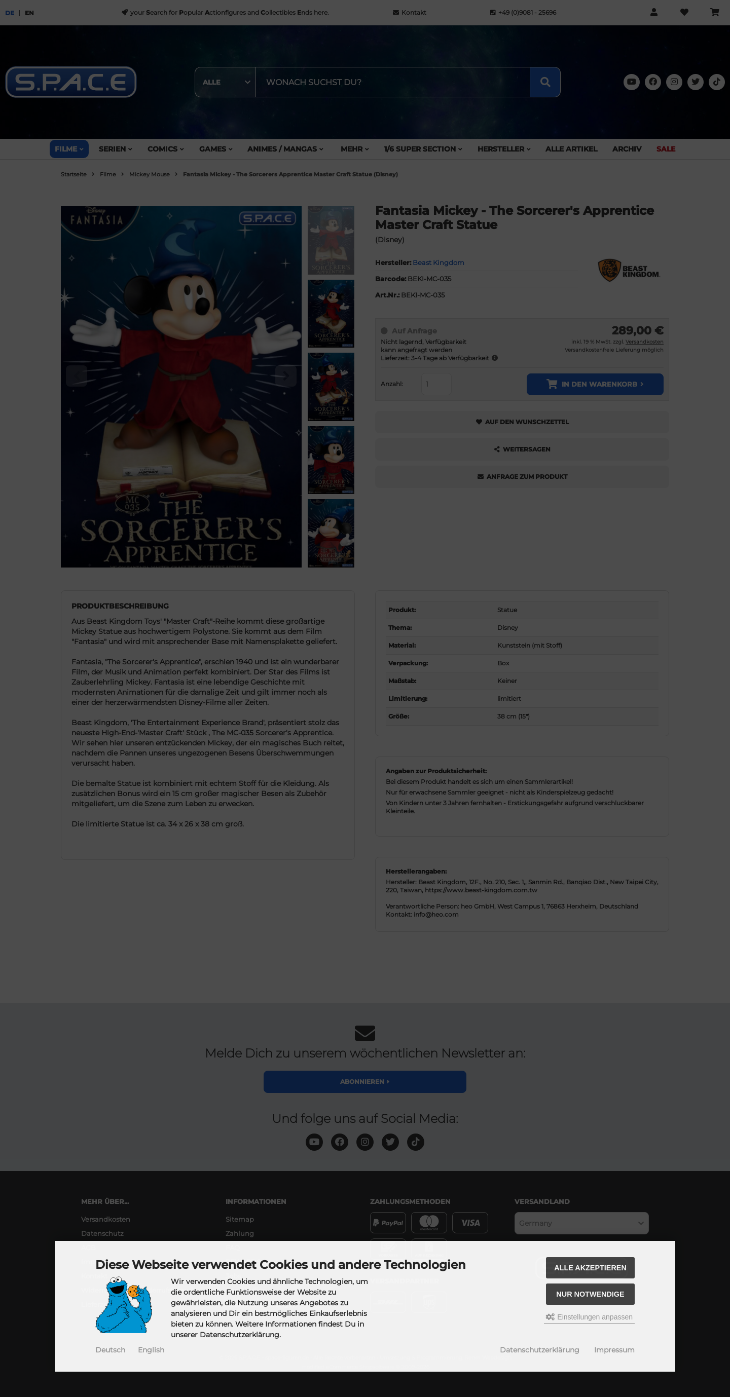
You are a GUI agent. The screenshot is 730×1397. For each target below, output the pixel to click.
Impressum (614, 1349)
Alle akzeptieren (590, 1268)
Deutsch (110, 1349)
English (151, 1349)
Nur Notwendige (590, 1294)
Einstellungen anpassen (589, 1317)
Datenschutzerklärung (539, 1349)
